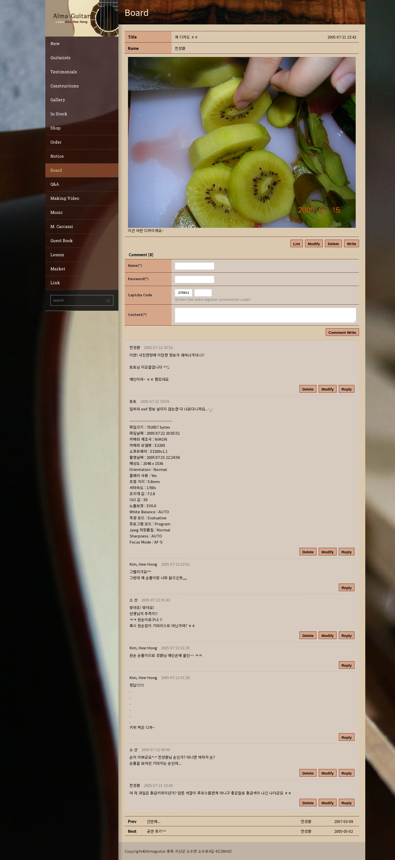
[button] (143, 564)
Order (55, 142)
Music (56, 212)
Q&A (54, 184)
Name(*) (135, 265)
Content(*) (137, 314)
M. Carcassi (61, 226)
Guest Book (61, 240)
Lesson (57, 254)
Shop (55, 128)
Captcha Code (140, 295)
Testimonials (63, 71)
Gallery (57, 99)
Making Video (64, 198)
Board (56, 170)
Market (57, 268)
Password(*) (138, 278)
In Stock (58, 113)
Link (55, 282)
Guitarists (60, 57)
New (55, 43)
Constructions (64, 85)
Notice (57, 156)
